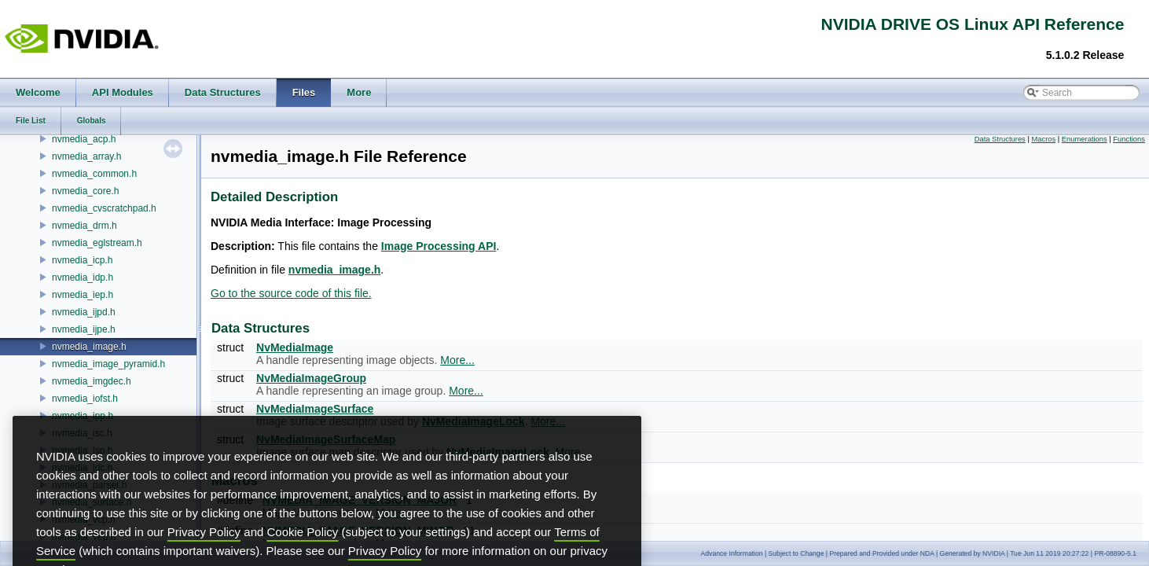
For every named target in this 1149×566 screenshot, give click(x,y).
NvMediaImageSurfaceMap (325, 439)
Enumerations (1084, 139)
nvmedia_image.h (89, 346)
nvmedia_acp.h (84, 139)
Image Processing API (439, 246)
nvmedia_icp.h (82, 260)
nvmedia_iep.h (82, 294)
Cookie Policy (303, 559)
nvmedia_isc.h (82, 433)
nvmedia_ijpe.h (84, 329)
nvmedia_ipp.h (82, 415)
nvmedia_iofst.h (85, 398)
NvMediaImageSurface (314, 408)
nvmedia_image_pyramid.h (108, 363)
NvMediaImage (294, 347)
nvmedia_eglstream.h (97, 242)
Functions (1129, 139)
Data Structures (1000, 139)
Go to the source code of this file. (291, 293)
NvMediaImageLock (473, 421)
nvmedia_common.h (94, 173)
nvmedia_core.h (85, 191)
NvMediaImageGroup (311, 378)
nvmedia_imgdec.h (91, 381)
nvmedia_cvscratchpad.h (104, 208)
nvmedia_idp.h (82, 277)
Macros (1043, 139)
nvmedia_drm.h (84, 225)
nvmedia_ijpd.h (84, 312)
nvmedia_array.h (87, 156)
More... (457, 360)
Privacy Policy (203, 559)
